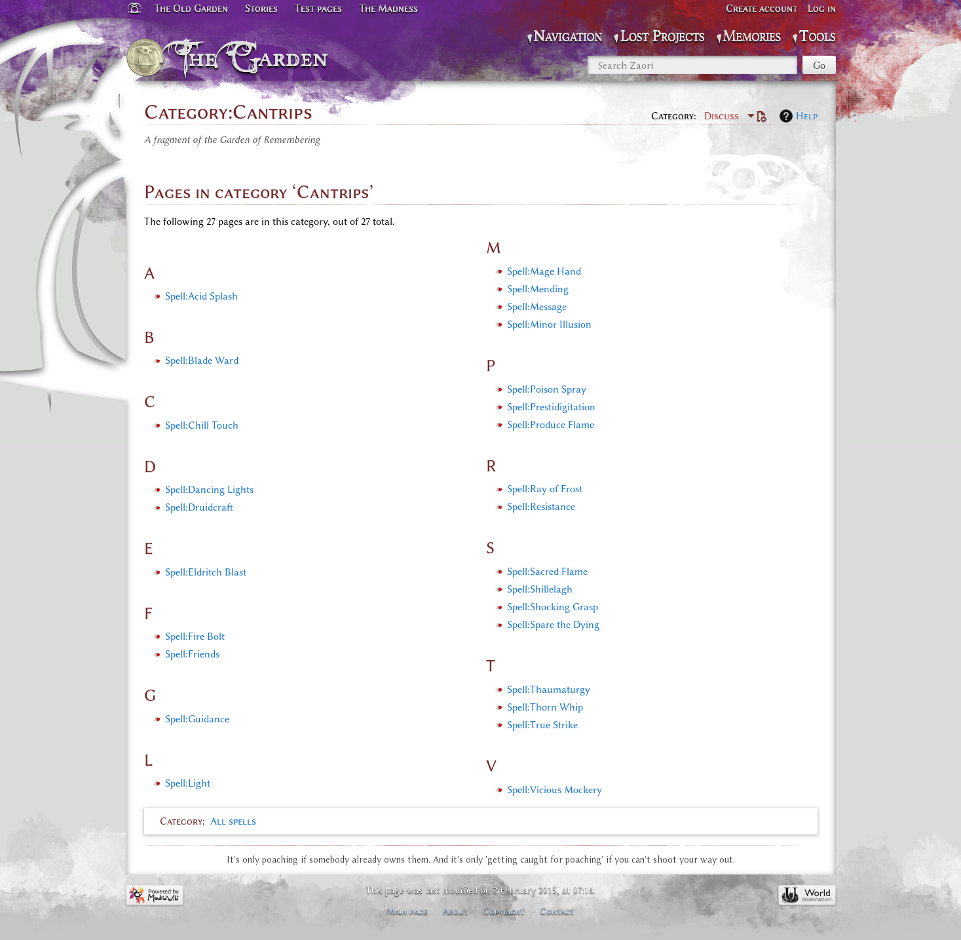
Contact (557, 911)
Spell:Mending (538, 289)
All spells (233, 821)
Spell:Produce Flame (550, 425)
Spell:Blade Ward (201, 360)
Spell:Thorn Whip (545, 707)
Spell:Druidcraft (199, 507)
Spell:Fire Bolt (195, 636)
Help (807, 116)
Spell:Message (537, 307)
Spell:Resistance (541, 507)
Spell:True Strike (542, 725)
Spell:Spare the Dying (553, 625)
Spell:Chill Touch (201, 425)
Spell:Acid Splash (201, 296)
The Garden (255, 58)
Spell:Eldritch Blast (205, 572)
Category (181, 821)
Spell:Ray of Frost (544, 489)
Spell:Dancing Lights (209, 490)
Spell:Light (187, 783)
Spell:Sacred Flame (547, 572)
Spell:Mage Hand (544, 271)
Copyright (504, 911)
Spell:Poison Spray (546, 389)
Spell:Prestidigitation (551, 407)
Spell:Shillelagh (540, 589)
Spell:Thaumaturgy (548, 689)
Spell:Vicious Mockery (554, 790)
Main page (407, 911)
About (455, 911)
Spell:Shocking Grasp (552, 607)
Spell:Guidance (197, 719)
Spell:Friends (192, 654)
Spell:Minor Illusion (549, 324)
